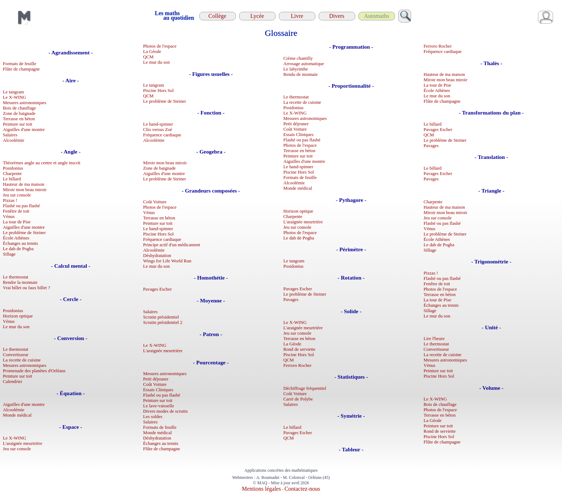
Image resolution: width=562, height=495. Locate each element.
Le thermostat (15, 277)
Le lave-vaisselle (158, 405)
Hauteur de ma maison (23, 184)
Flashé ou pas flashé (21, 205)
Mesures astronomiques (24, 102)
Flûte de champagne (21, 69)
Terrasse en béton (19, 118)
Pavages (291, 299)
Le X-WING (14, 97)
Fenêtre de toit (16, 211)
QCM (148, 56)
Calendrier (12, 381)
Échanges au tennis (20, 243)
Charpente (12, 173)
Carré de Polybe (298, 399)
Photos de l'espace (159, 46)
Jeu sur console (17, 195)
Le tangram (13, 91)
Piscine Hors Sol (158, 90)
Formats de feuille (19, 63)
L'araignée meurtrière (22, 443)
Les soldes (152, 416)
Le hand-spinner (158, 124)
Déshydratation (157, 255)
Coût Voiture (154, 201)
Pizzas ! (10, 200)
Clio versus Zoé (157, 129)
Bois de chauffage (19, 108)
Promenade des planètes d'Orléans (34, 370)
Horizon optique (18, 316)
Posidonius (13, 168)
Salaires (10, 134)
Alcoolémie (13, 140)
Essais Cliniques (158, 389)
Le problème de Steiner (24, 232)
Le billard (12, 178)
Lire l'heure (434, 338)
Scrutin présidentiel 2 (162, 322)
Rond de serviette (300, 349)
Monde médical (17, 415)
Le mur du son (16, 326)
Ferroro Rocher (298, 365)
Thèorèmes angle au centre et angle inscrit (41, 162)
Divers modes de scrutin (165, 411)
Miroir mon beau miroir (25, 189)
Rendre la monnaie (20, 282)
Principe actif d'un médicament (171, 244)
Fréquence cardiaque (162, 134)
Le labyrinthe (296, 69)
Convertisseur (15, 354)
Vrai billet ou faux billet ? (26, 287)
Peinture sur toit (17, 124)
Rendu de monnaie (301, 74)
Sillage (9, 254)
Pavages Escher (157, 289)
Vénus (9, 216)
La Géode (152, 51)
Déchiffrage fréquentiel (305, 388)
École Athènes (16, 238)
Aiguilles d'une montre (24, 129)
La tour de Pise (16, 221)
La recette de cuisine (22, 360)
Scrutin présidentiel (161, 317)
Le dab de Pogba (18, 248)
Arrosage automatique (304, 63)
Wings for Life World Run (167, 260)
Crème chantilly (298, 58)
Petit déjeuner (155, 379)
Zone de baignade (19, 113)
